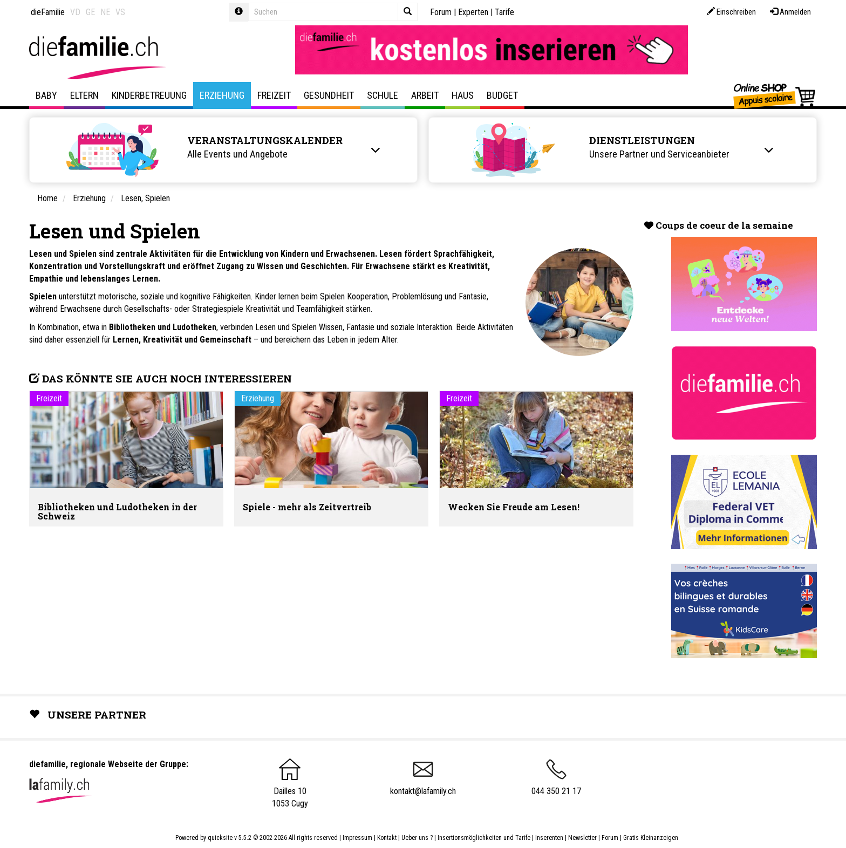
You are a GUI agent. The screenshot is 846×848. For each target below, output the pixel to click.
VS (120, 12)
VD (75, 12)
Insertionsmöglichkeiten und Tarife (484, 838)
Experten (473, 12)
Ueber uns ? (417, 838)
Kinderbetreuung (149, 95)
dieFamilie (48, 12)
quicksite (220, 838)
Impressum (357, 838)
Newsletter (582, 838)
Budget (502, 95)
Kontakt (387, 838)
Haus (463, 95)
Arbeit (425, 95)
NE (105, 12)
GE (90, 12)
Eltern (84, 95)
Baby (46, 95)
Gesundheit (329, 95)
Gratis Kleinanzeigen (650, 838)
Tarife (504, 12)
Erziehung (222, 95)
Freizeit (274, 95)
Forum (441, 12)
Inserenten (550, 838)
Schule (382, 95)
